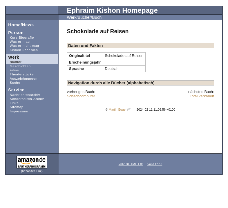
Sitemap (14, 107)
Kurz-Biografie (20, 37)
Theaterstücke (20, 74)
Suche (13, 82)
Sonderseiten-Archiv (25, 99)
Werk (12, 56)
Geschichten (18, 66)
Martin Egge (117, 109)
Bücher (14, 62)
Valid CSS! (154, 164)
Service (15, 89)
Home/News (20, 24)
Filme (12, 70)
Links (12, 103)
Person (15, 32)
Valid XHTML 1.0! (131, 164)
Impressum (17, 111)
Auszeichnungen (22, 78)
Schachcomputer (81, 96)
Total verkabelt (202, 96)
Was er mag (18, 41)
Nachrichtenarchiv (23, 94)
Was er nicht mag (22, 45)
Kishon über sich (22, 49)
